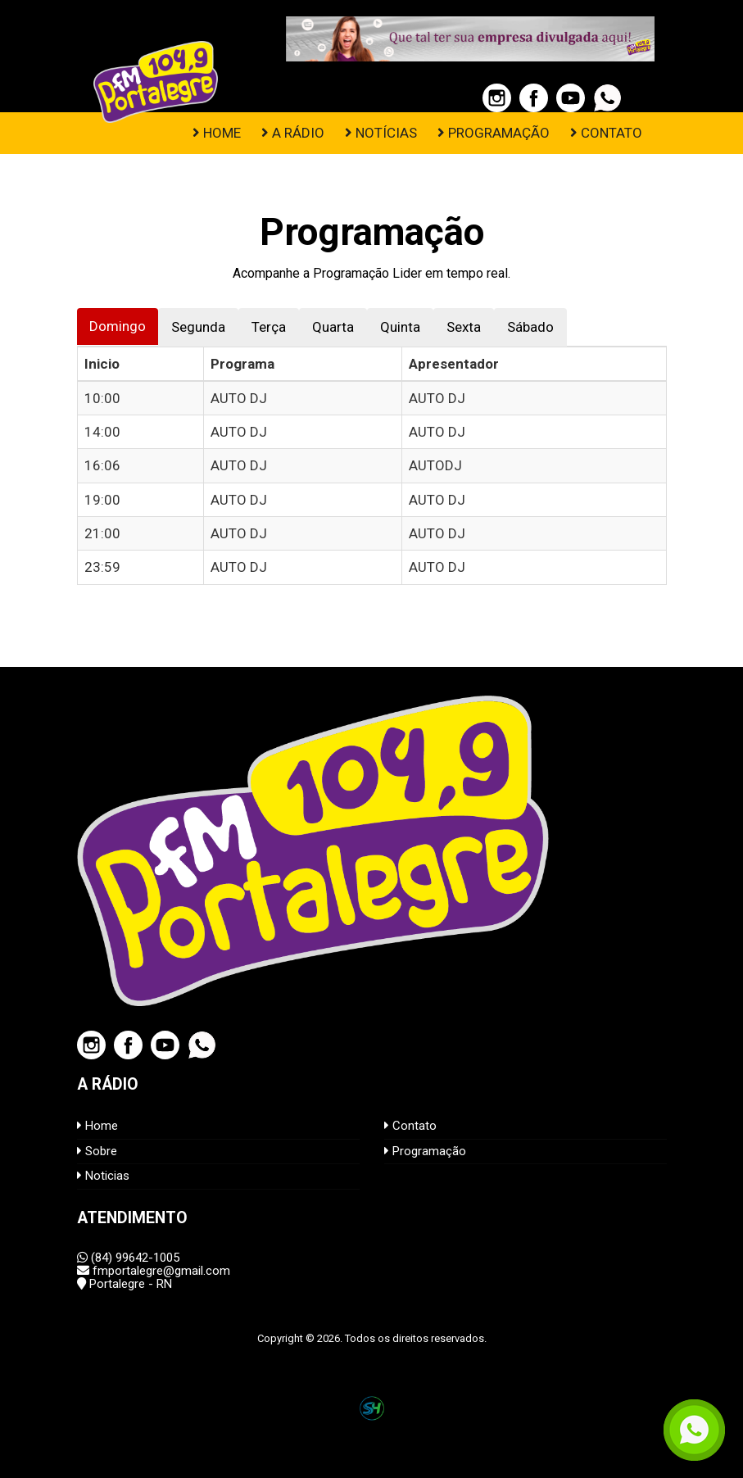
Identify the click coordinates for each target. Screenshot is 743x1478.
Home (97, 1125)
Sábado (530, 327)
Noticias (103, 1175)
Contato (410, 1125)
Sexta (463, 327)
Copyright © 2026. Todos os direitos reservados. (372, 1338)
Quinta (400, 327)
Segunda (198, 327)
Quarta (333, 327)
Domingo (117, 326)
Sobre (97, 1151)
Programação (425, 1151)
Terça (268, 327)
